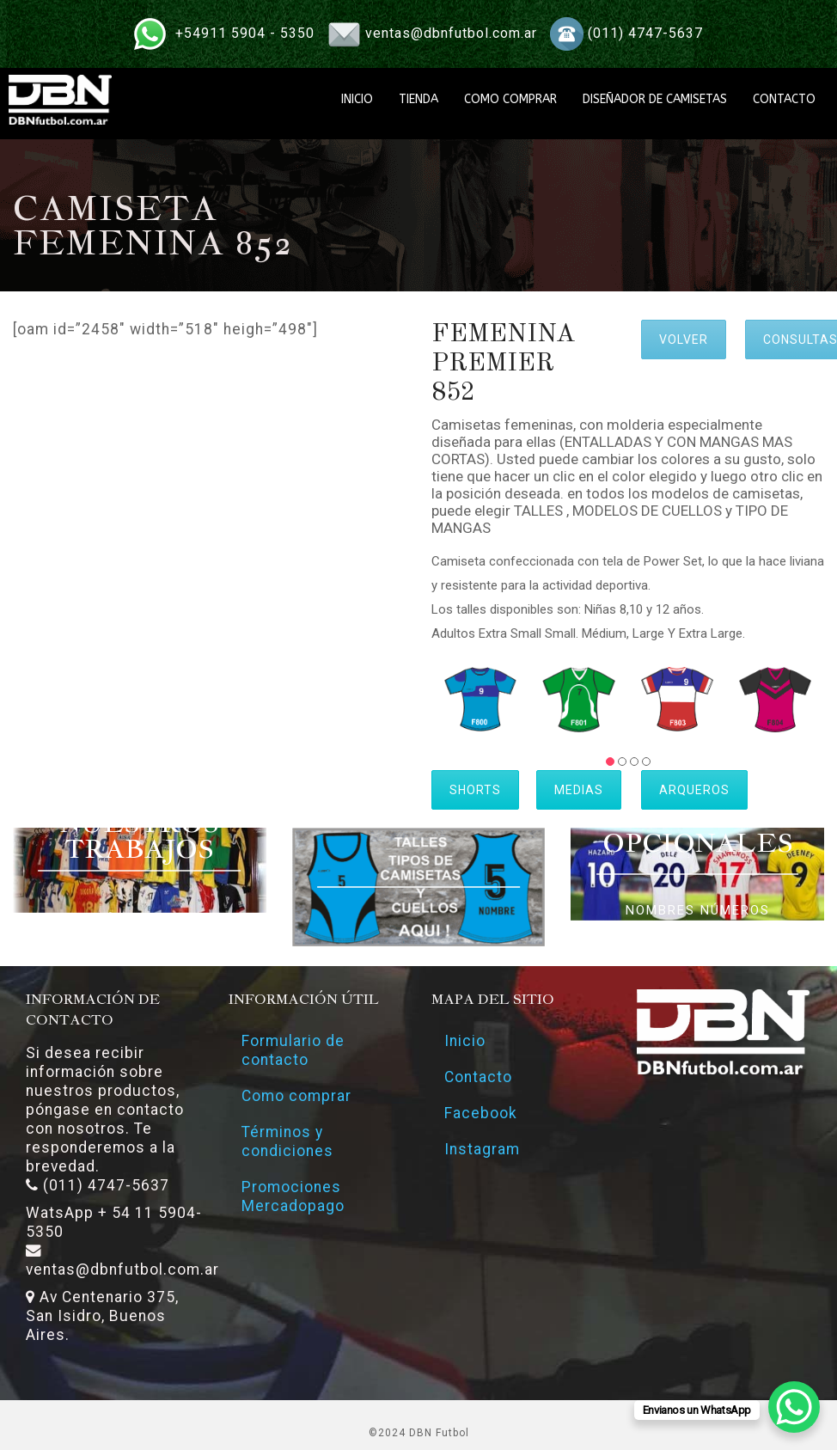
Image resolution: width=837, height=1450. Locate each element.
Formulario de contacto (293, 1050)
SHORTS (475, 790)
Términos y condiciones (287, 1141)
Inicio (465, 1040)
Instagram (482, 1149)
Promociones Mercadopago (293, 1196)
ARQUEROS (694, 790)
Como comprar (296, 1095)
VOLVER (683, 339)
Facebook (480, 1113)
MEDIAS (578, 790)
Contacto (478, 1077)
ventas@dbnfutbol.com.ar (451, 33)
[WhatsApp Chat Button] (794, 1407)
